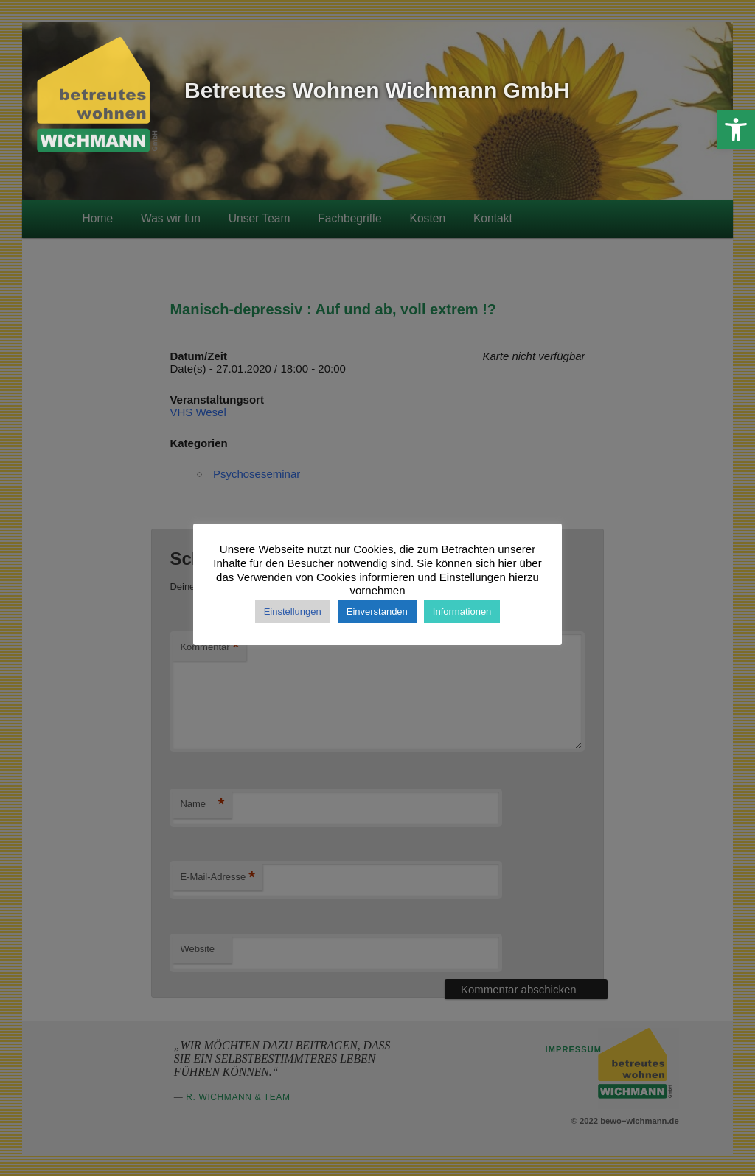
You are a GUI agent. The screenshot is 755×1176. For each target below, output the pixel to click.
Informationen (462, 611)
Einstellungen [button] (292, 611)
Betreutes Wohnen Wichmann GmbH (377, 90)
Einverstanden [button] (377, 611)
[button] (736, 129)
